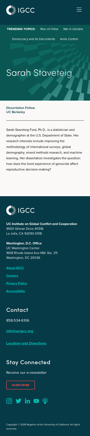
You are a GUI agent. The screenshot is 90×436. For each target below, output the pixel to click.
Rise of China (49, 29)
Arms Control (69, 39)
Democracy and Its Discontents (33, 39)
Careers (12, 275)
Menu (79, 10)
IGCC (20, 10)
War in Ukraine (73, 29)
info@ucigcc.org (19, 331)
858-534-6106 (17, 320)
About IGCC (15, 267)
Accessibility (15, 291)
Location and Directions (26, 343)
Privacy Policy (16, 283)
